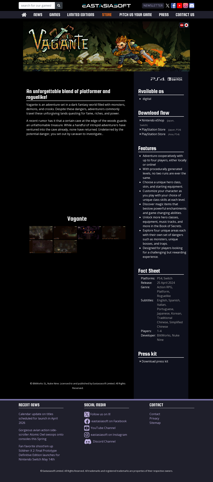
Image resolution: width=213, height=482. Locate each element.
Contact (155, 414)
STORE (107, 14)
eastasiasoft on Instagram (105, 435)
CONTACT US (185, 14)
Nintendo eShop (153, 120)
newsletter (153, 5)
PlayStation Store (153, 129)
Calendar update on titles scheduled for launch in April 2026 (38, 418)
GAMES (54, 14)
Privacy (154, 418)
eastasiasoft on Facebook (105, 421)
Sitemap (155, 423)
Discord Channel (99, 441)
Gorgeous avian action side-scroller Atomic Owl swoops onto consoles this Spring (41, 434)
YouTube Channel (99, 428)
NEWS (37, 14)
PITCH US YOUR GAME (135, 14)
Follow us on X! (97, 414)
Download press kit (155, 361)
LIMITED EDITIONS (80, 14)
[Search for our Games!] (37, 5)
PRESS (164, 14)
